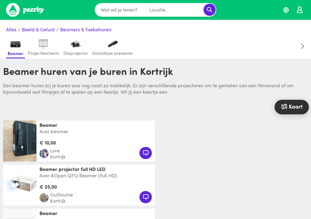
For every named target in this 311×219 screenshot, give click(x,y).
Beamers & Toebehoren (85, 29)
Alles (11, 29)
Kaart (291, 106)
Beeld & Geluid (38, 29)
